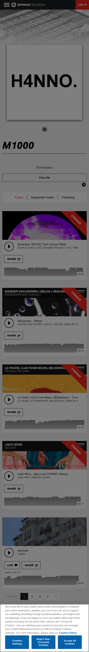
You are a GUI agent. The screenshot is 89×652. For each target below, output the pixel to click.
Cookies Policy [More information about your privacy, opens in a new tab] (68, 632)
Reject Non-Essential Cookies (43, 642)
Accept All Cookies (70, 642)
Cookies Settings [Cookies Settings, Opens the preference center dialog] (17, 642)
